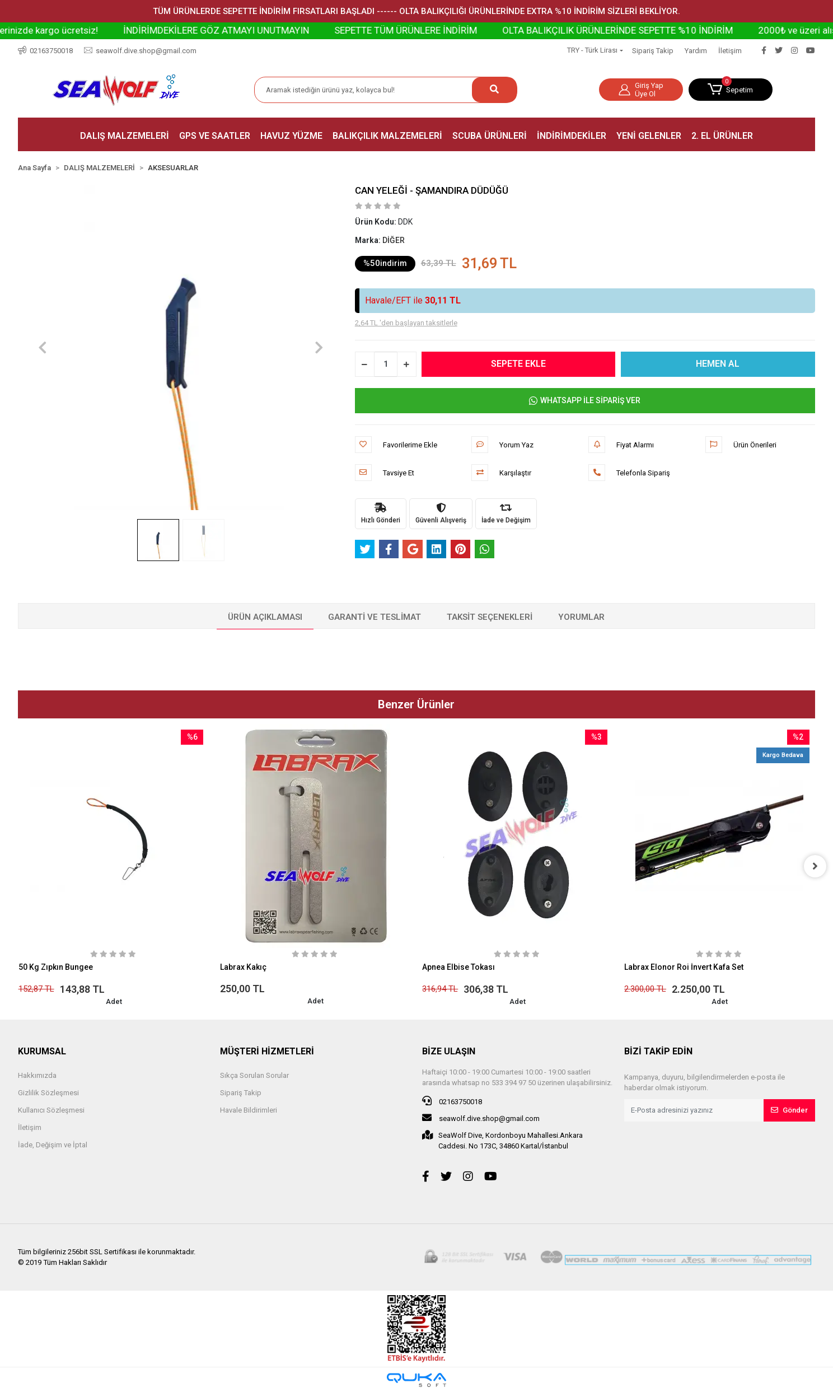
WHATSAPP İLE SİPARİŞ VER (584, 400)
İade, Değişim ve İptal (52, 1145)
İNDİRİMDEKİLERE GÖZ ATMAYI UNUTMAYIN (257, 30)
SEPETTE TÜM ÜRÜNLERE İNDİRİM (447, 30)
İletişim (730, 50)
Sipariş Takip (652, 50)
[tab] (265, 617)
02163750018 (452, 1101)
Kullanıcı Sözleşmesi (51, 1110)
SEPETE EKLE (519, 363)
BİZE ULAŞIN (448, 1051)
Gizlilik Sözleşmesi (48, 1093)
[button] (731, 89)
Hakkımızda (37, 1075)
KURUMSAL (42, 1051)
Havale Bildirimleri (248, 1110)
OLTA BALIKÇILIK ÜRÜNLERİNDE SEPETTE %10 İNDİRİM (659, 30)
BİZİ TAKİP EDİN (658, 1051)
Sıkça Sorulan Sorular (254, 1075)
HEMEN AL (718, 363)
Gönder (789, 1110)
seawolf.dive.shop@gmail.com (481, 1118)
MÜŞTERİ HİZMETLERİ (267, 1051)
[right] (815, 866)
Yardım (696, 50)
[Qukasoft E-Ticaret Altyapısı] (416, 1380)
